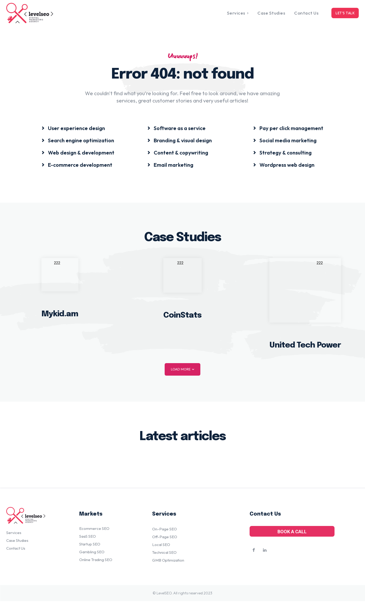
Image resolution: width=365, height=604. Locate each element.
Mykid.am (59, 316)
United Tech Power (305, 347)
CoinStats (182, 317)
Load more (182, 371)
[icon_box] (73, 129)
